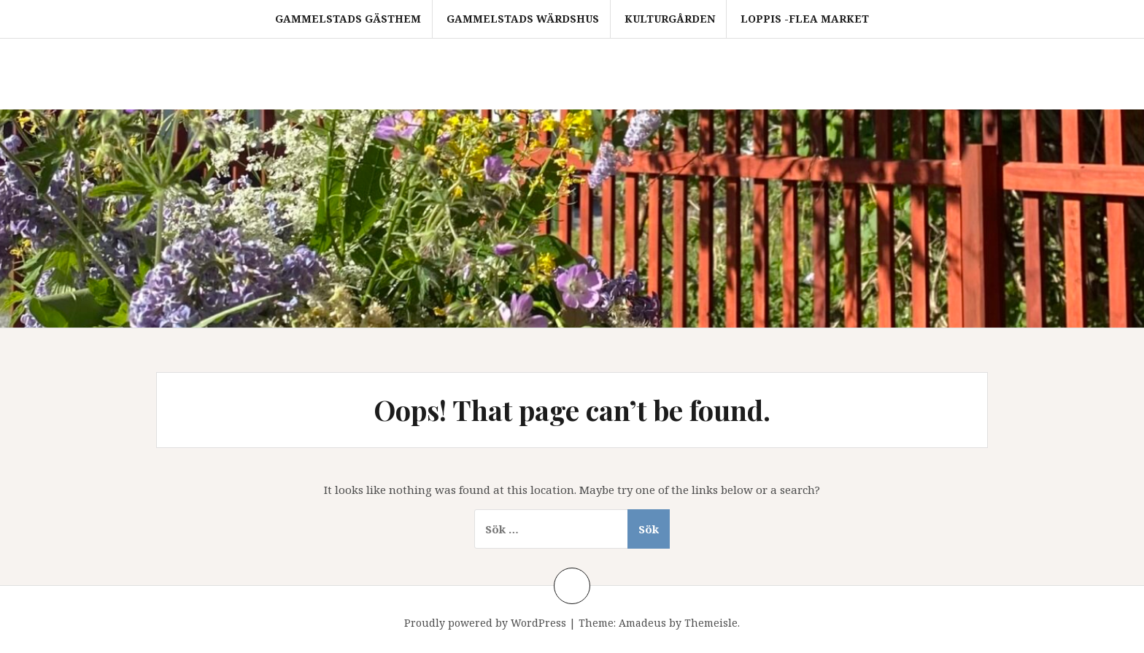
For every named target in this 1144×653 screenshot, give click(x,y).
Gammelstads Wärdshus (523, 19)
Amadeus (642, 623)
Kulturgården (670, 19)
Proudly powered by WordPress (485, 623)
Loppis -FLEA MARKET (805, 19)
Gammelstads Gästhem (348, 19)
